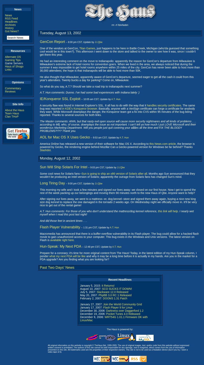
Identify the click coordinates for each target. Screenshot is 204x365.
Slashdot (45, 150)
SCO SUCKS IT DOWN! (117, 288)
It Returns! (108, 285)
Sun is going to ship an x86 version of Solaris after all (114, 173)
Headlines (11, 21)
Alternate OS (13, 56)
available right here (62, 240)
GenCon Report (52, 42)
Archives (10, 24)
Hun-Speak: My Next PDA (60, 246)
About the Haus (14, 110)
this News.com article (162, 143)
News (8, 15)
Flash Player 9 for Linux (117, 307)
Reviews (10, 91)
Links (8, 69)
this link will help (168, 211)
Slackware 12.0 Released (112, 292)
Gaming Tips (13, 60)
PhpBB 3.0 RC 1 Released (115, 295)
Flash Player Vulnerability (60, 227)
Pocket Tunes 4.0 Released (123, 313)
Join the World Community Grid (122, 304)
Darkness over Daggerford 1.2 (125, 310)
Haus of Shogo (14, 66)
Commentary (13, 88)
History (9, 28)
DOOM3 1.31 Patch (115, 298)
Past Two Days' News (57, 268)
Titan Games (87, 48)
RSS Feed (11, 18)
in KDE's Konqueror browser (79, 108)
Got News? (12, 31)
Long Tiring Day (52, 183)
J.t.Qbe (98, 42)
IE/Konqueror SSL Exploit (60, 99)
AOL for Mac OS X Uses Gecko (65, 137)
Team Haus (12, 113)
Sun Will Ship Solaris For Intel (63, 167)
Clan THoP (12, 116)
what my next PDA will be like (67, 256)
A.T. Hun (116, 99)
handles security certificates (164, 105)
